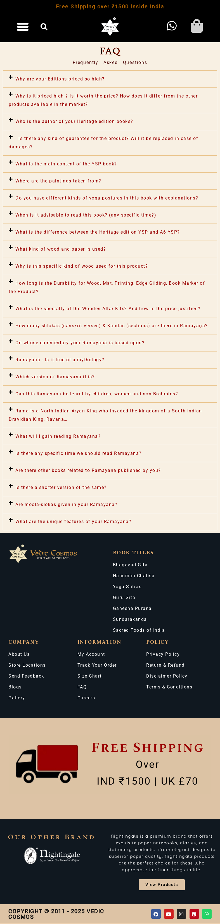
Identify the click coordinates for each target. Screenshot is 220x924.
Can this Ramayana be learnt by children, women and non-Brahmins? (96, 393)
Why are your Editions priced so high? (60, 79)
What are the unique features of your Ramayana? (73, 521)
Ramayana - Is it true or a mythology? (60, 359)
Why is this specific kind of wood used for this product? (81, 266)
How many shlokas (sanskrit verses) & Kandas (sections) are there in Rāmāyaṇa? (111, 325)
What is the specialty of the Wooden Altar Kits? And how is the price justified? (108, 308)
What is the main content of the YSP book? (66, 164)
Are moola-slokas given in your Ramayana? (66, 504)
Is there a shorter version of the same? (61, 487)
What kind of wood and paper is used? (60, 249)
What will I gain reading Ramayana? (58, 436)
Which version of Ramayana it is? (55, 376)
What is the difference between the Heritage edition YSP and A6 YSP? (97, 232)
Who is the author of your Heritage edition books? (74, 121)
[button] (23, 26)
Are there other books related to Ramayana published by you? (88, 470)
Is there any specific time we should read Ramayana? (78, 453)
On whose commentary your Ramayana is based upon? (80, 342)
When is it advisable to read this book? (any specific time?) (85, 215)
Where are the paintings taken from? (58, 181)
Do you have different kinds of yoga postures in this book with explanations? (106, 198)
